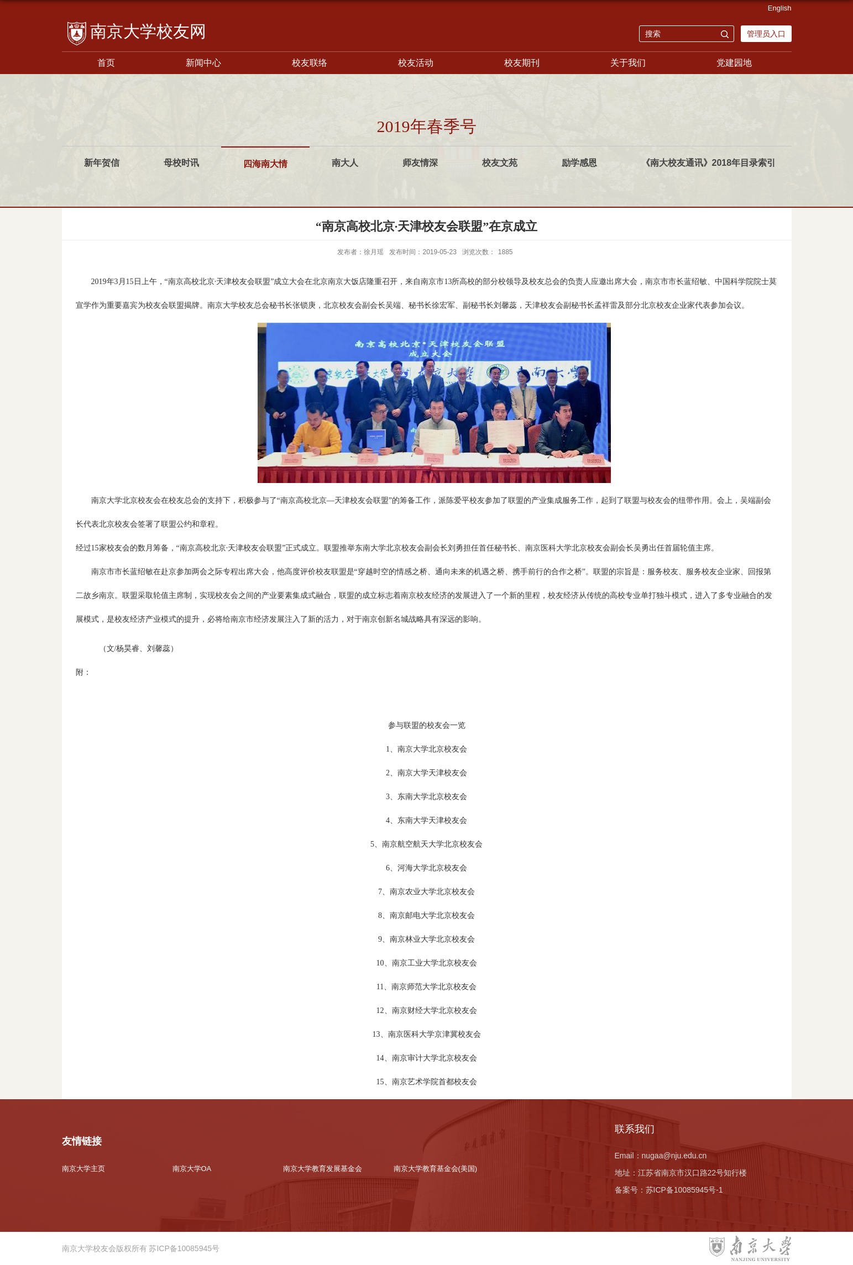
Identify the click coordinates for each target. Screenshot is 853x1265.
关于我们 (628, 62)
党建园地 (734, 62)
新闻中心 (203, 62)
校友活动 (415, 62)
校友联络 (309, 62)
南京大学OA (192, 1168)
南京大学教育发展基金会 (322, 1168)
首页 (106, 62)
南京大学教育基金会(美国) (436, 1168)
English (780, 8)
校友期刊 (522, 62)
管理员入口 (766, 33)
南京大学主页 (83, 1168)
